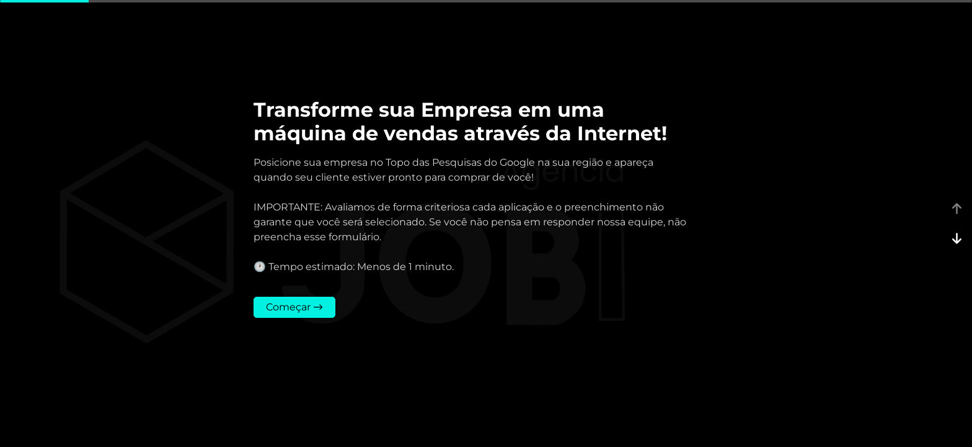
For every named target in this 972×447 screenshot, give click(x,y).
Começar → (294, 307)
